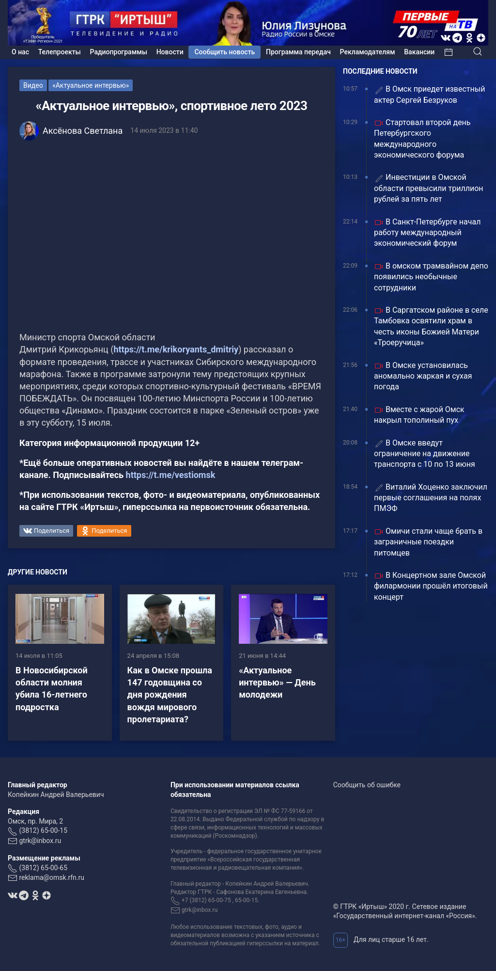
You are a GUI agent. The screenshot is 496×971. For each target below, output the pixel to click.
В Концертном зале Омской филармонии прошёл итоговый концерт (431, 586)
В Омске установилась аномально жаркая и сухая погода (423, 376)
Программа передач (298, 52)
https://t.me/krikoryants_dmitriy (175, 349)
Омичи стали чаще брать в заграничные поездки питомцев (428, 541)
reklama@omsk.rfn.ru (51, 877)
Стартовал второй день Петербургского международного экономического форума (422, 138)
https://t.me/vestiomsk (171, 475)
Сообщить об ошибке (367, 785)
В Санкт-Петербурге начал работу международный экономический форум (427, 232)
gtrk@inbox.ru (40, 840)
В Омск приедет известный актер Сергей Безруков (429, 94)
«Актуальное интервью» (90, 85)
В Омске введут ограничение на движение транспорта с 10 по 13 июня (424, 453)
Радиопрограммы (118, 52)
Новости (170, 52)
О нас (20, 52)
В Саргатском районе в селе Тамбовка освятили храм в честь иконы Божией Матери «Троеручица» (431, 326)
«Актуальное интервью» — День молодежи (277, 682)
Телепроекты (59, 52)
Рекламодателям (367, 52)
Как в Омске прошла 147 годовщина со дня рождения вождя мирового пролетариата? (169, 694)
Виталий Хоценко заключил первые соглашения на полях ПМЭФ (430, 497)
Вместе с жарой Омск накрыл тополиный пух (419, 415)
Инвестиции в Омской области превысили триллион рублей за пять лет (428, 188)
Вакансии (419, 52)
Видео (33, 85)
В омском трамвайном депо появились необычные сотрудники (431, 276)
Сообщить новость (224, 52)
